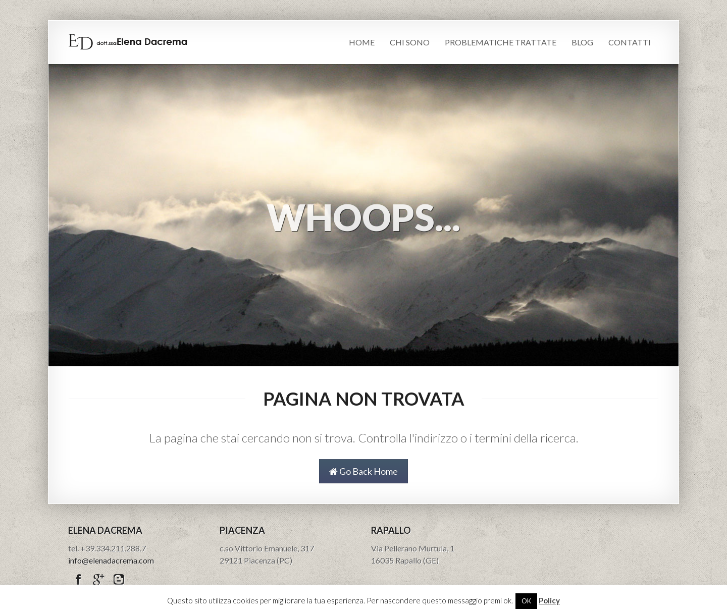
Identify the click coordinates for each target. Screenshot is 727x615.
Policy (549, 600)
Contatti (629, 42)
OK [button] (526, 601)
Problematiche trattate (500, 42)
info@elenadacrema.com (111, 560)
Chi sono (410, 42)
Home (362, 42)
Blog (582, 42)
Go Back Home (363, 471)
